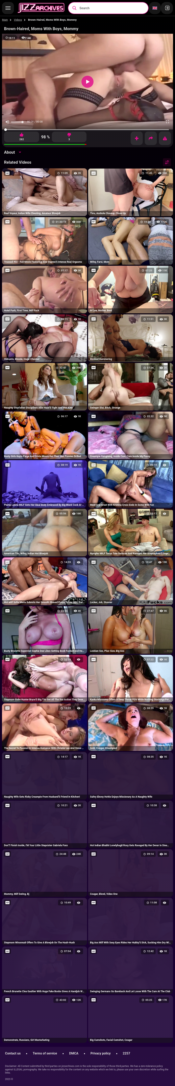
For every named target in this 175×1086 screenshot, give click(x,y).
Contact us (13, 1053)
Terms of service (45, 1053)
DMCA (73, 1053)
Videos (18, 19)
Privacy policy (101, 1053)
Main (5, 19)
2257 (126, 1053)
